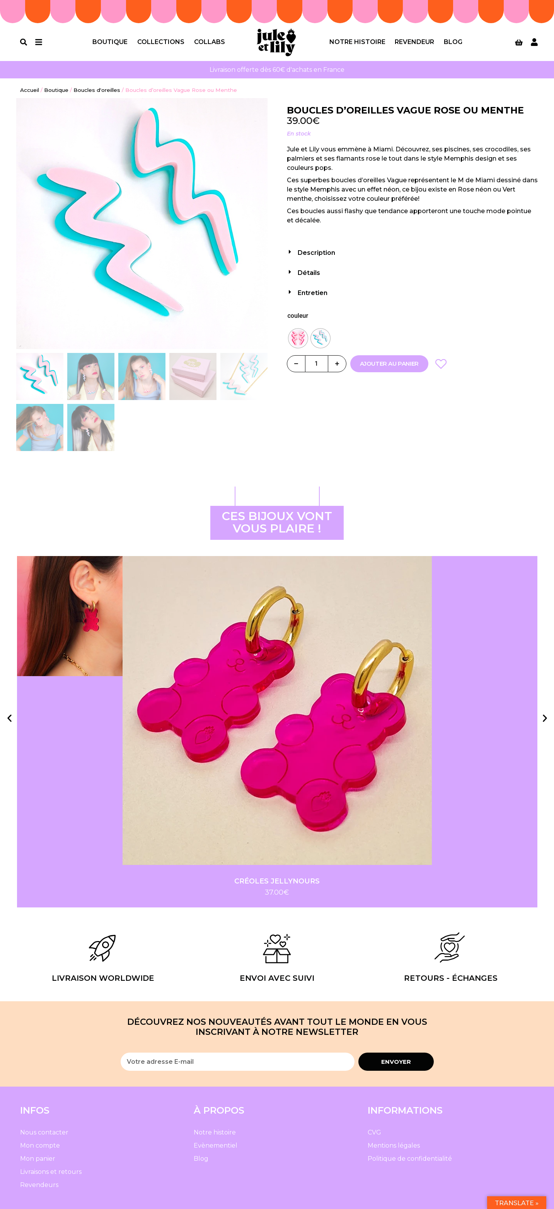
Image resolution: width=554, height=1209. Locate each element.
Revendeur (414, 42)
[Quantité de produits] (316, 363)
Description (316, 252)
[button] (412, 251)
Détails (309, 272)
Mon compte (40, 1145)
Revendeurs (39, 1185)
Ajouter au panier (389, 363)
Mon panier (37, 1158)
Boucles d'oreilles (96, 90)
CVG (374, 1132)
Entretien (312, 293)
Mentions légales (394, 1145)
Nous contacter (44, 1132)
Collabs (209, 42)
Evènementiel (215, 1145)
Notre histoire (357, 42)
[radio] (298, 338)
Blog (453, 42)
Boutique (110, 42)
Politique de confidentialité (410, 1158)
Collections (160, 42)
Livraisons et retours (51, 1171)
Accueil (29, 90)
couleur (298, 315)
